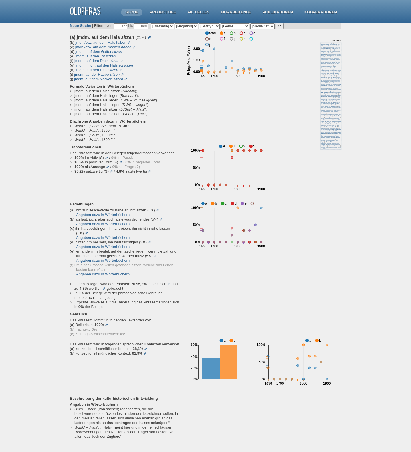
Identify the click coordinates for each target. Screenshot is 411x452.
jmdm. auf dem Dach (97, 61)
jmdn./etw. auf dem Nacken (103, 47)
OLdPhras (85, 12)
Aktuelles (198, 12)
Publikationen (278, 12)
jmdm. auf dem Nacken (98, 79)
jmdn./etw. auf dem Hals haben (101, 42)
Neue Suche (80, 25)
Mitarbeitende (236, 12)
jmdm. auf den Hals (97, 70)
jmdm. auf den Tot (96, 56)
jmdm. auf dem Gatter (99, 51)
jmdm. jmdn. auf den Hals (104, 65)
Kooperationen (320, 12)
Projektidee (163, 12)
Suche (131, 12)
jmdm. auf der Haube (97, 74)
